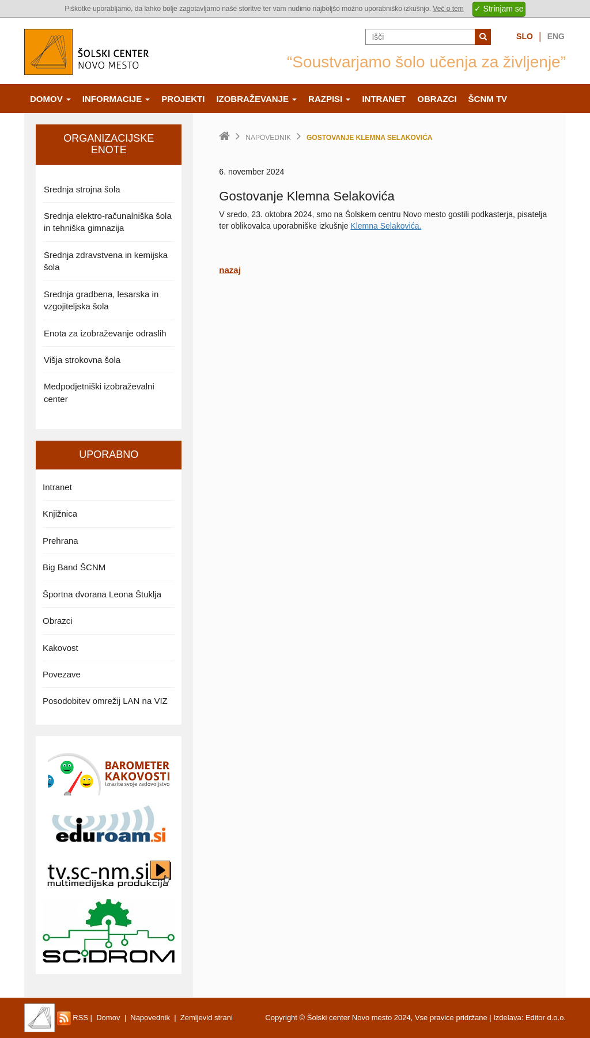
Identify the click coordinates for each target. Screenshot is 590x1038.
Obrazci (436, 99)
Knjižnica (60, 513)
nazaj (230, 270)
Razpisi (329, 99)
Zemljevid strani (206, 1017)
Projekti (183, 99)
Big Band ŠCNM (74, 567)
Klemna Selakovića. (385, 225)
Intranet (384, 99)
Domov (50, 99)
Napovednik (268, 138)
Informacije (116, 99)
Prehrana (60, 540)
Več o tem (448, 9)
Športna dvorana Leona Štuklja (102, 594)
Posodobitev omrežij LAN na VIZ (105, 701)
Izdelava (507, 1017)
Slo (524, 36)
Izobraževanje (256, 99)
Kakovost (60, 648)
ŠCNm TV (488, 99)
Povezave (62, 674)
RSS (72, 1017)
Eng (556, 36)
